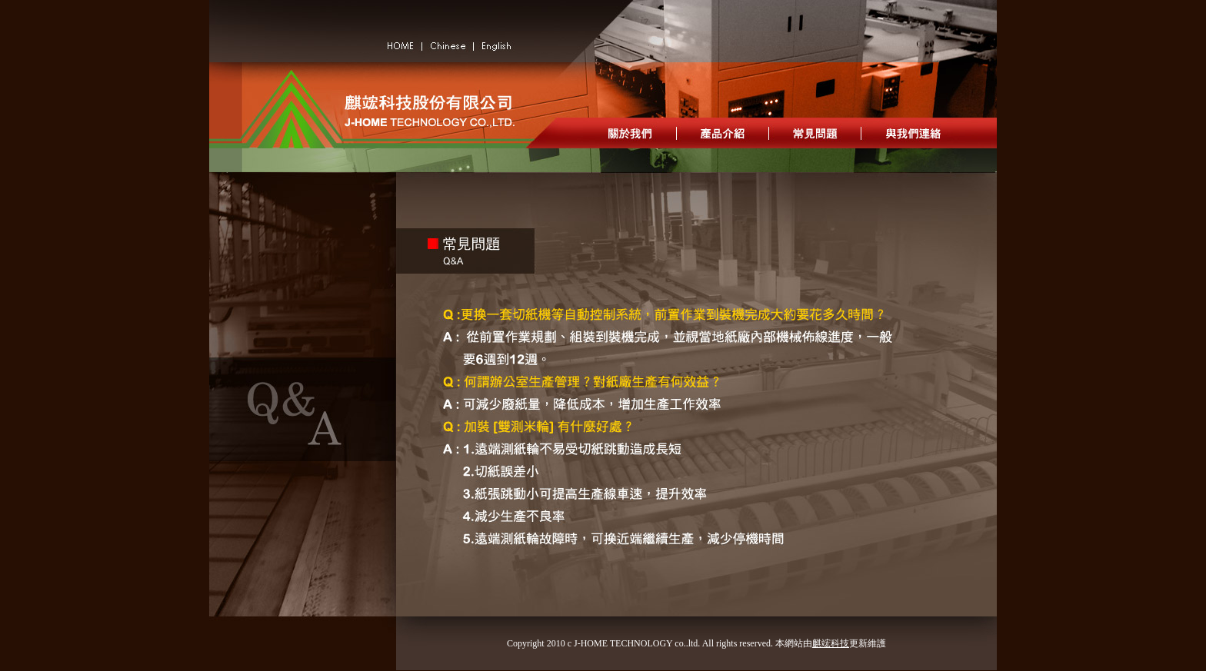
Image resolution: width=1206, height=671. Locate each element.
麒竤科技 (830, 643)
